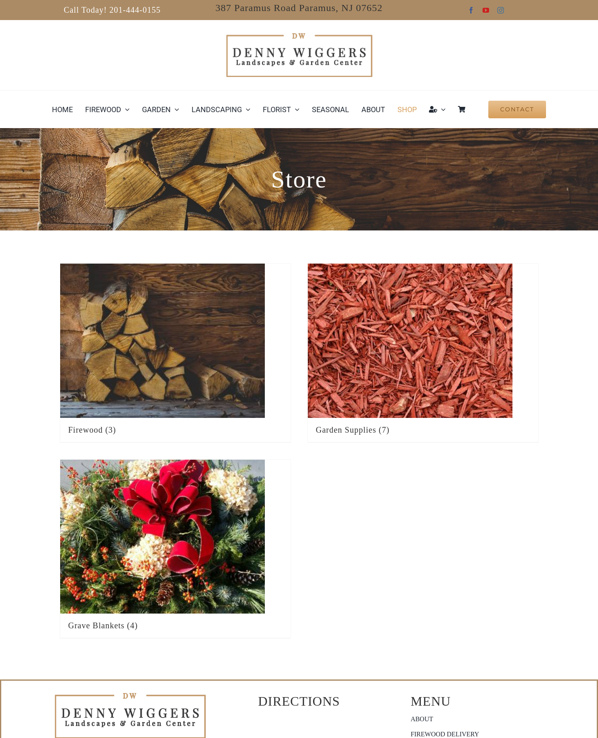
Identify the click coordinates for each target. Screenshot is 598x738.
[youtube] (486, 10)
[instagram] (500, 10)
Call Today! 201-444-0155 (112, 9)
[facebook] (471, 10)
